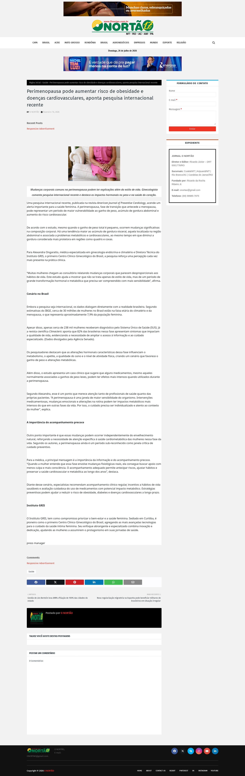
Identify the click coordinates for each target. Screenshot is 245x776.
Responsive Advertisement (40, 128)
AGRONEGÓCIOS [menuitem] (121, 42)
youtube (214, 771)
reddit (172, 771)
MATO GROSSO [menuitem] (72, 42)
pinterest (183, 771)
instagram (202, 771)
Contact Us (160, 771)
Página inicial (35, 82)
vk (193, 771)
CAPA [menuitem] (35, 42)
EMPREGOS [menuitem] (139, 42)
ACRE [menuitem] (57, 42)
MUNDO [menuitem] (154, 42)
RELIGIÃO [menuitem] (181, 42)
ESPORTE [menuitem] (167, 42)
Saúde (45, 82)
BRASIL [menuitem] (46, 42)
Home (139, 771)
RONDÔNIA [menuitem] (90, 42)
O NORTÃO (34, 112)
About (149, 771)
